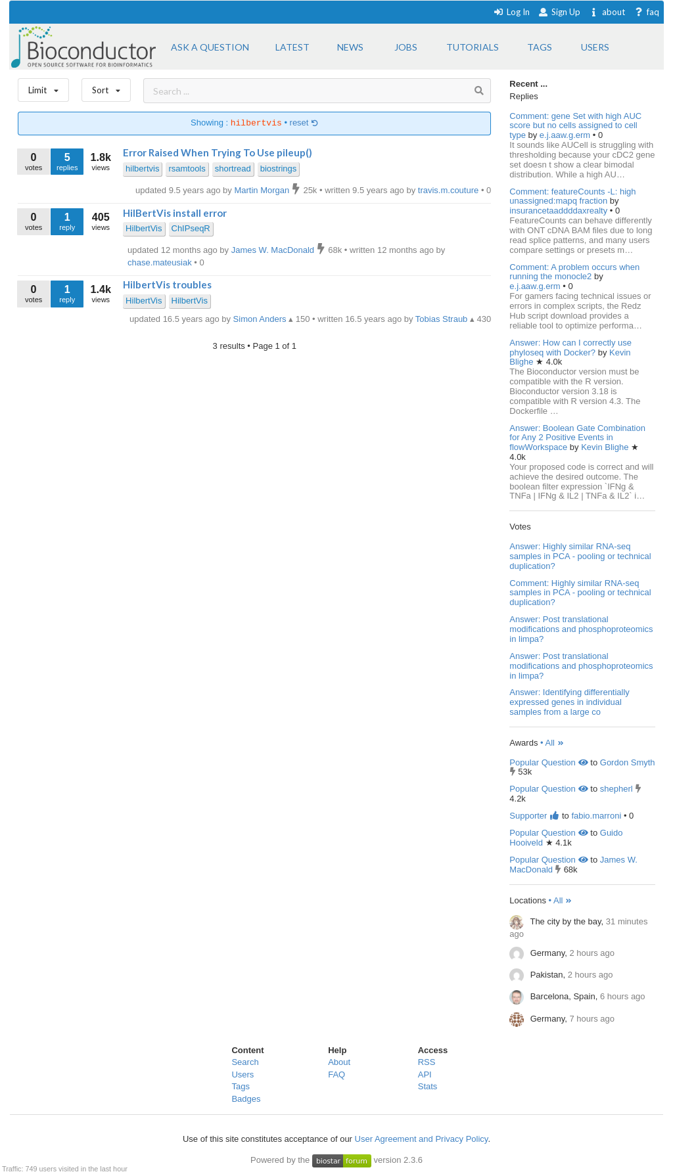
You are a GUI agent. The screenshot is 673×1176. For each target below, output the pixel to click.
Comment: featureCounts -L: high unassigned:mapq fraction (572, 196)
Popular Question (548, 762)
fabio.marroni (596, 816)
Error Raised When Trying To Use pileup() (217, 152)
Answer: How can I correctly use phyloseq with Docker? (570, 347)
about (607, 12)
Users (242, 1074)
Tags (240, 1086)
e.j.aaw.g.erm (566, 135)
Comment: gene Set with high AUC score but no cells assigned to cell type (575, 126)
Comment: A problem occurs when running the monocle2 (574, 272)
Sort (106, 87)
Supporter (534, 816)
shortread (233, 168)
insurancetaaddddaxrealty (559, 210)
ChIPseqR (191, 228)
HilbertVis (144, 228)
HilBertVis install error (175, 213)
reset (304, 123)
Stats (428, 1086)
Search (244, 1062)
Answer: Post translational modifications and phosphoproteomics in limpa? (581, 629)
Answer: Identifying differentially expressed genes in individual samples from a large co (569, 702)
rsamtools (186, 168)
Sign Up (559, 12)
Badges (245, 1099)
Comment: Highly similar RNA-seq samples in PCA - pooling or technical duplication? (580, 593)
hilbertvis (142, 168)
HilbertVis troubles (167, 284)
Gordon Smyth (627, 762)
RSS (427, 1062)
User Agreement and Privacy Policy (421, 1139)
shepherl (616, 789)
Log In (512, 12)
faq (646, 12)
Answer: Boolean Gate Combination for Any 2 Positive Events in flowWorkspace (577, 438)
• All (552, 743)
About (339, 1062)
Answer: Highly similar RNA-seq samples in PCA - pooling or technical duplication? (580, 556)
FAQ (336, 1074)
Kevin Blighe (606, 447)
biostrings (278, 168)
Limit (43, 87)
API (425, 1074)
